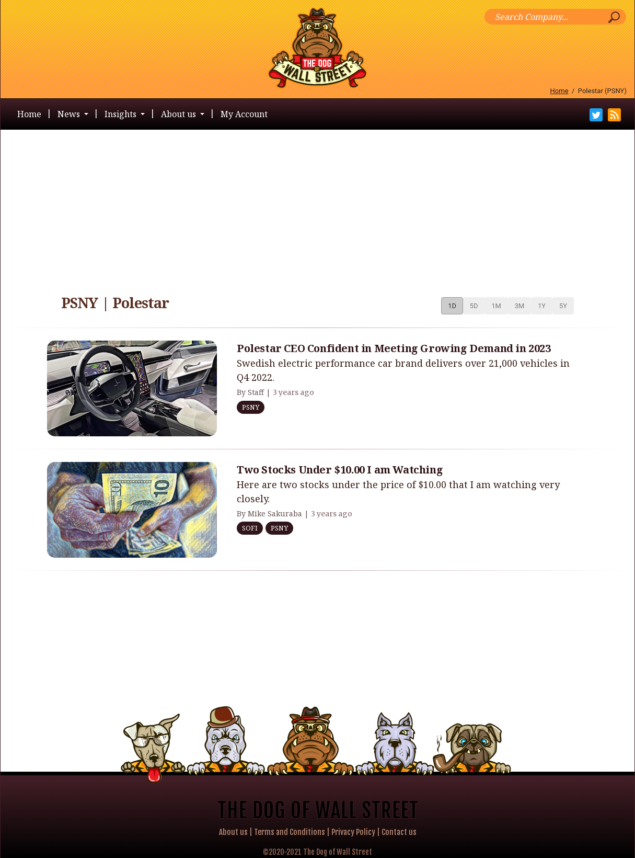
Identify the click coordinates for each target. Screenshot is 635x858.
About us (233, 832)
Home (559, 91)
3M (519, 306)
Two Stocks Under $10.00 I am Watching (340, 469)
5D (474, 306)
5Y (563, 306)
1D (452, 306)
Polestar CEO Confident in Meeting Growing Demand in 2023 (394, 348)
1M (496, 306)
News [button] (69, 114)
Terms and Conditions (289, 832)
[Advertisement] (317, 208)
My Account (244, 114)
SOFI (250, 528)
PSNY (250, 407)
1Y (542, 306)
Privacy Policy (353, 832)
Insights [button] (121, 114)
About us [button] (179, 114)
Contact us (399, 832)
